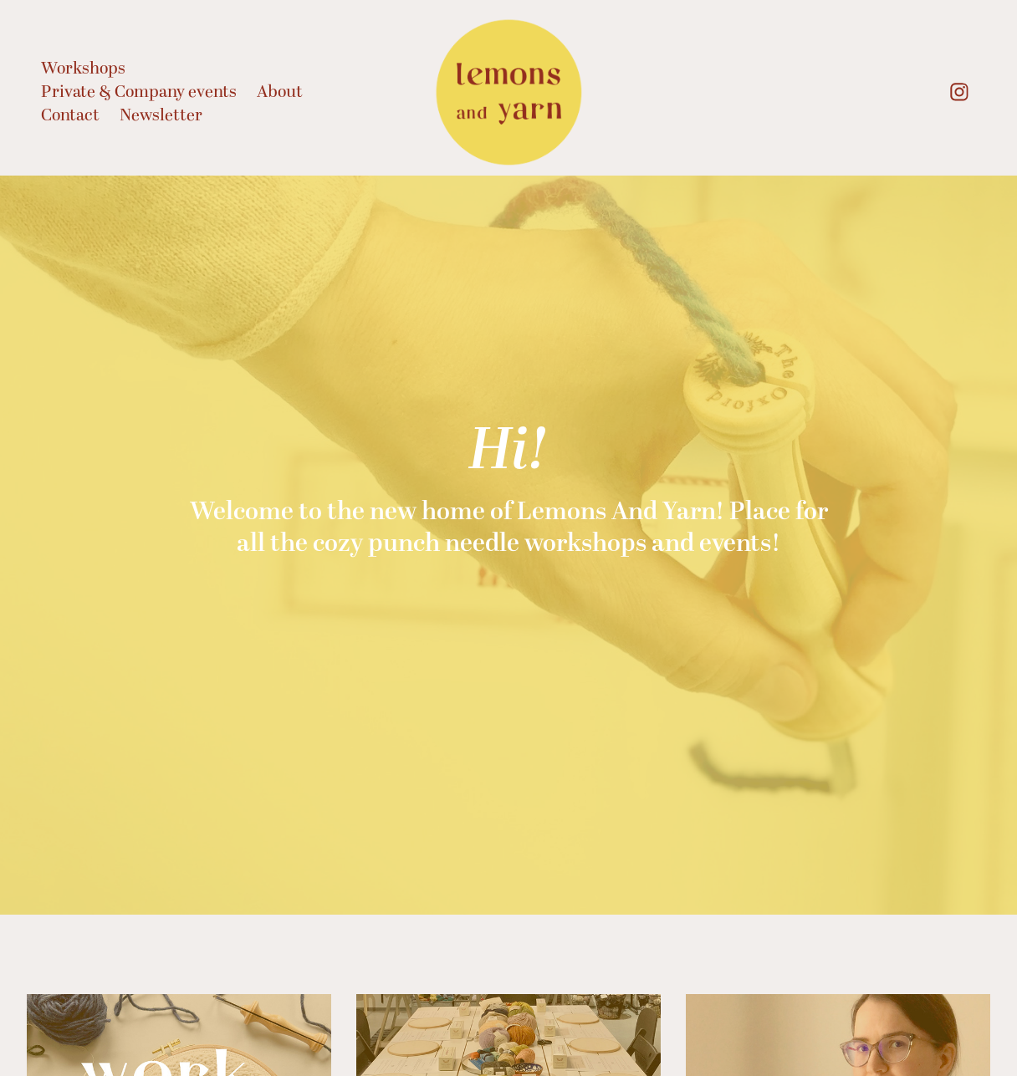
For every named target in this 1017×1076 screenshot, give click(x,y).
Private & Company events (139, 92)
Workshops (83, 68)
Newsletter (161, 115)
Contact (70, 115)
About (280, 92)
